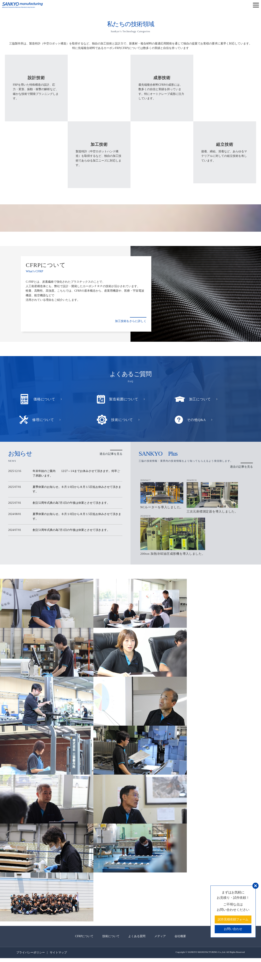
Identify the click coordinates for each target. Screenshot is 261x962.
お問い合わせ (232, 929)
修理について (43, 420)
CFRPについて (78, 940)
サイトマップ (60, 956)
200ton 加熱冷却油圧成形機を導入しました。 (175, 557)
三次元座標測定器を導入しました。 (216, 513)
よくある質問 (136, 940)
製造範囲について (124, 399)
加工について (200, 399)
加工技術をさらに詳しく (130, 321)
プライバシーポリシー (30, 956)
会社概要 (186, 940)
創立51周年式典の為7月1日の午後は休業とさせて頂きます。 (71, 529)
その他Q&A (197, 420)
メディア (163, 940)
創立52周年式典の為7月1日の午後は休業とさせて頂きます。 (71, 502)
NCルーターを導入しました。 (163, 508)
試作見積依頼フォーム (232, 919)
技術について (122, 420)
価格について (44, 399)
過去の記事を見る (111, 453)
